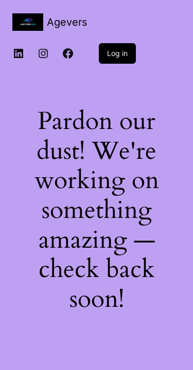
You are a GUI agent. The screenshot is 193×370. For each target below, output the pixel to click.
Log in (117, 53)
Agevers (67, 22)
